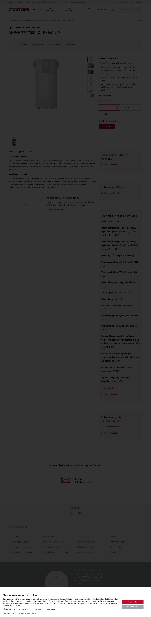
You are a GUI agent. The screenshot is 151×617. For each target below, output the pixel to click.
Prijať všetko (132, 602)
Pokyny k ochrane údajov (27, 613)
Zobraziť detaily (8, 613)
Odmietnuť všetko (133, 607)
